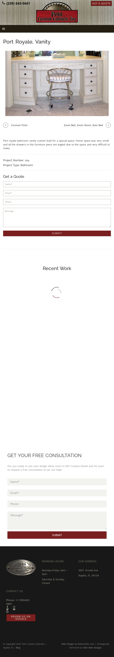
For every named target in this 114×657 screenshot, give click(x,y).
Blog (18, 647)
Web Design (68, 644)
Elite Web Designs (92, 647)
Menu (3, 29)
